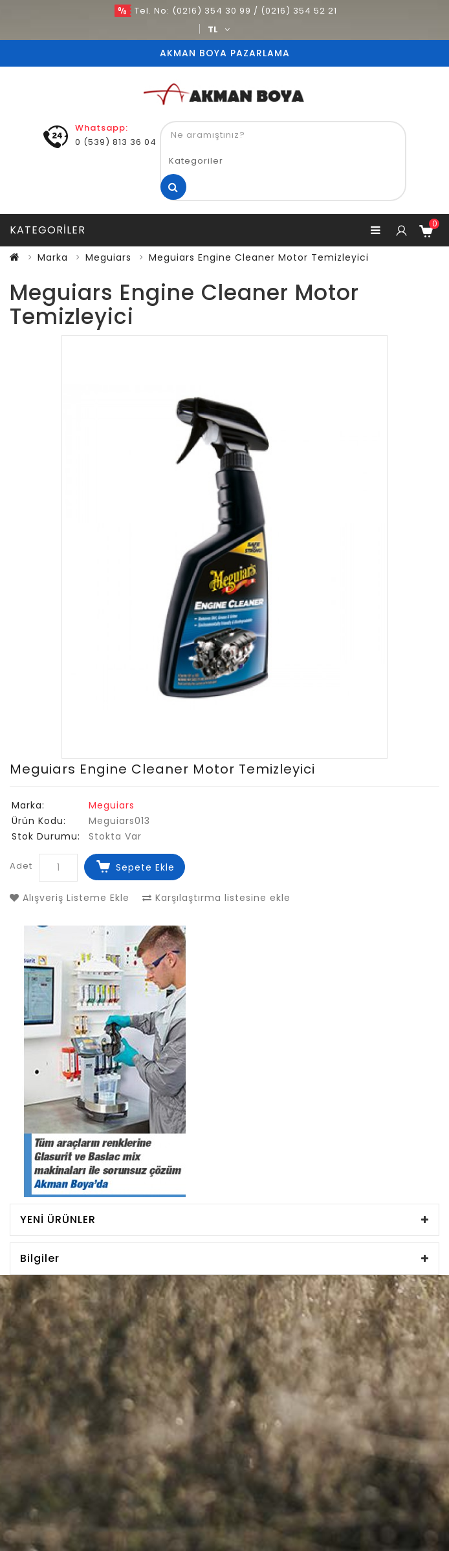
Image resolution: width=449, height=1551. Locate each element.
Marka (53, 257)
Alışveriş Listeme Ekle (69, 897)
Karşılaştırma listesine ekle (216, 897)
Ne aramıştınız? (173, 187)
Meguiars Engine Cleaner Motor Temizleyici (259, 257)
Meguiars (108, 257)
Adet (21, 866)
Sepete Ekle (145, 867)
